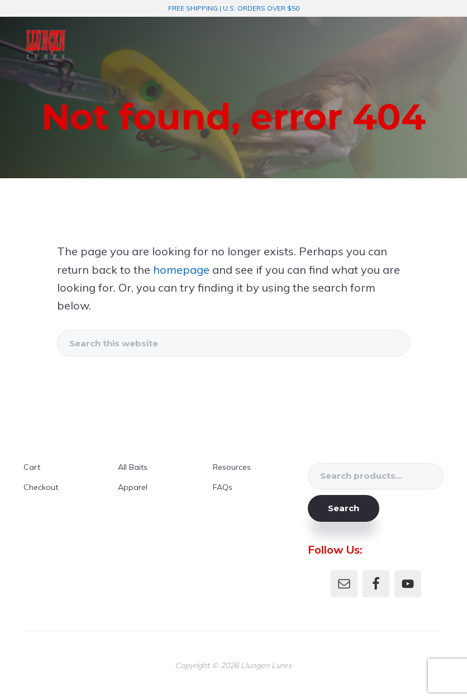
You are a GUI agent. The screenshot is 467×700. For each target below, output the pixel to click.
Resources (232, 467)
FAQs (222, 487)
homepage (181, 270)
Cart (31, 467)
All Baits (132, 467)
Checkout (40, 487)
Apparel (132, 487)
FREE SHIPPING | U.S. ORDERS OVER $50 (233, 8)
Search (343, 508)
